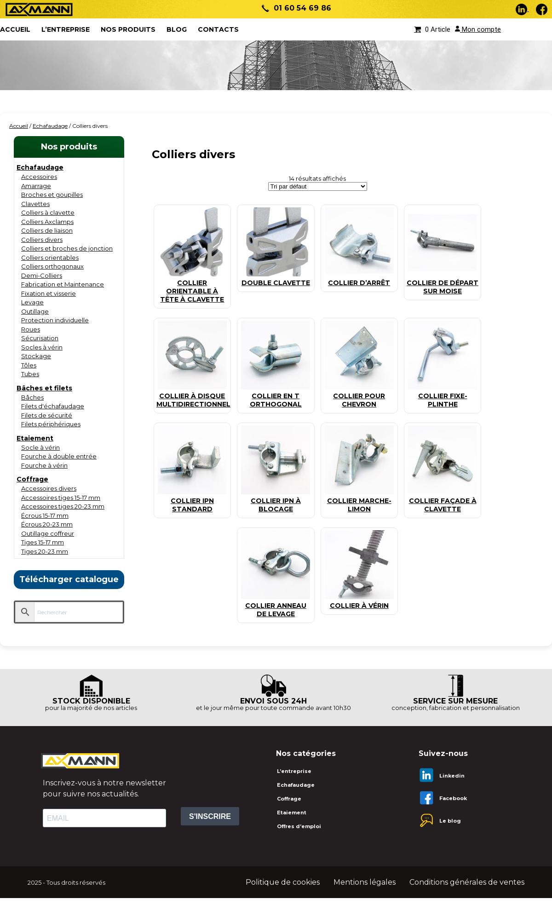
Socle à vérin (40, 447)
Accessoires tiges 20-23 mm (62, 506)
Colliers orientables (50, 257)
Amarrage (36, 185)
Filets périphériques (50, 424)
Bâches (32, 397)
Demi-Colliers (41, 275)
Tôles (28, 365)
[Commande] (317, 186)
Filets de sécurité (46, 415)
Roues (30, 329)
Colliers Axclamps (47, 221)
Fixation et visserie (48, 293)
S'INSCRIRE (210, 816)
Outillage (35, 311)
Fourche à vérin (44, 465)
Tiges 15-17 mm (42, 542)
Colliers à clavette (48, 212)
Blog (177, 29)
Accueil (18, 125)
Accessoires (39, 176)
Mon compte (478, 29)
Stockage (36, 356)
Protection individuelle (55, 320)
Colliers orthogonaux (52, 266)
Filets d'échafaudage (52, 406)
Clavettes (35, 203)
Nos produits (128, 29)
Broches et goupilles (52, 194)
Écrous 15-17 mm (45, 515)
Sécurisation (39, 338)
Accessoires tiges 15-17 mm (60, 497)
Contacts (218, 29)
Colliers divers (42, 239)
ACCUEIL (15, 29)
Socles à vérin (42, 347)
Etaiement (35, 438)
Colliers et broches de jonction (67, 248)
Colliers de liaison (47, 230)
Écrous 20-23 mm (47, 524)
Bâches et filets (44, 388)
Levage (32, 302)
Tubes (30, 374)
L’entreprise (65, 29)
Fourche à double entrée (59, 456)
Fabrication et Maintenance (62, 284)
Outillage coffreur (47, 533)
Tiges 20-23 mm (44, 551)
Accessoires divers (48, 488)
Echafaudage (50, 125)
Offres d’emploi (299, 826)
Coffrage (32, 479)
